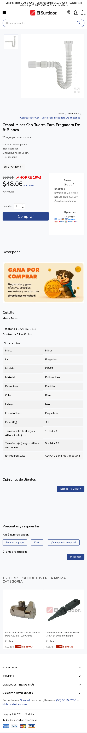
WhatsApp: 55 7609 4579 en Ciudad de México (44, 5)
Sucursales (75, 2)
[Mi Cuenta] (76, 12)
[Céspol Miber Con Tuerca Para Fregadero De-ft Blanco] (52, 66)
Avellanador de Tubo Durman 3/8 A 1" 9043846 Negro (62, 634)
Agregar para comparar (17, 137)
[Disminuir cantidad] (23, 207)
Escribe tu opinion (70, 488)
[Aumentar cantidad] (23, 204)
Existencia (9, 334)
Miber (14, 318)
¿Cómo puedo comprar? (63, 542)
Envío (37, 542)
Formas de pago (15, 542)
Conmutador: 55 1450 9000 (19, 2)
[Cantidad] (17, 206)
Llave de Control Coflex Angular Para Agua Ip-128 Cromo (22, 634)
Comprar (26, 216)
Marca (6, 318)
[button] (69, 12)
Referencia (10, 329)
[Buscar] (78, 23)
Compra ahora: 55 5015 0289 (52, 2)
